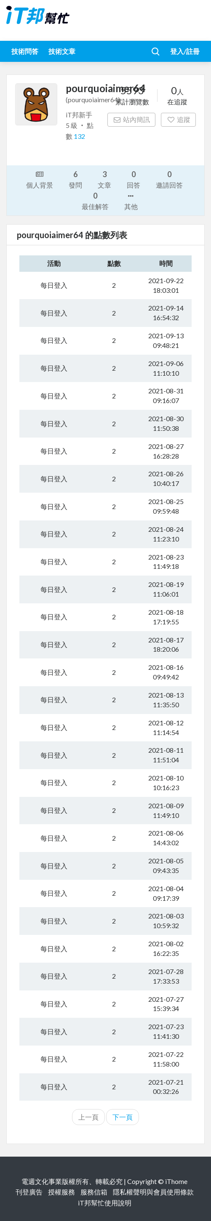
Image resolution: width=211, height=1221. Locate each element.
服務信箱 (93, 1192)
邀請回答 (169, 179)
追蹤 (178, 119)
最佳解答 (95, 200)
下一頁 (122, 1117)
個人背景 (39, 179)
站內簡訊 (131, 119)
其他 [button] (131, 201)
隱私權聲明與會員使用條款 (153, 1192)
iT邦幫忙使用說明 (104, 1203)
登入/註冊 (185, 51)
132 (79, 136)
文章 (104, 179)
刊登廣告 (29, 1192)
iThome (176, 1181)
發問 (75, 179)
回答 (133, 179)
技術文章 (61, 51)
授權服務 (61, 1192)
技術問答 (24, 51)
